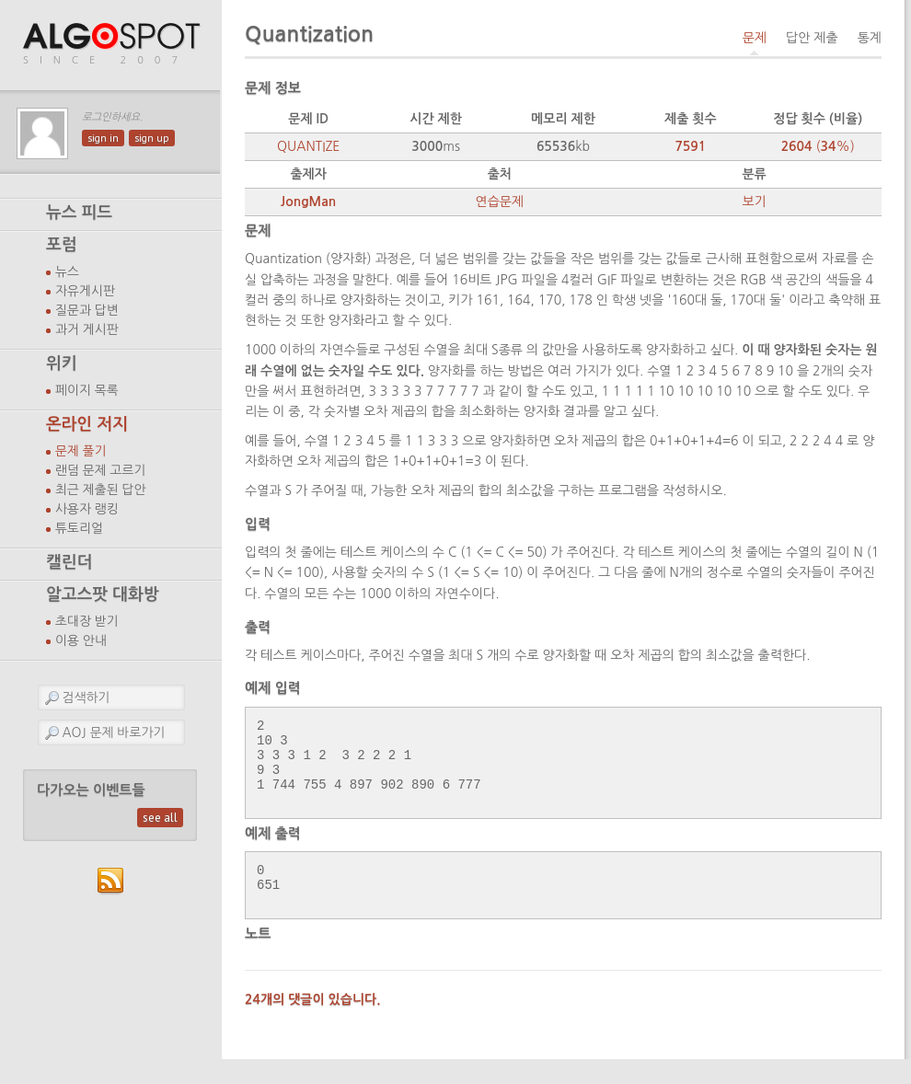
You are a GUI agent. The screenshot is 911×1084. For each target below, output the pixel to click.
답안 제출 (812, 37)
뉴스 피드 (79, 212)
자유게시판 (85, 290)
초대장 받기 (87, 621)
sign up (151, 138)
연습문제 (499, 201)
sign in (103, 138)
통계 (870, 37)
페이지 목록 (87, 390)
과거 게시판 (87, 329)
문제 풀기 (81, 450)
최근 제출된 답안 (100, 489)
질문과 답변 (87, 310)
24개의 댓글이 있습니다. (313, 1024)
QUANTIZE (308, 146)
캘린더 (69, 562)
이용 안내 (81, 640)
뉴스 (67, 271)
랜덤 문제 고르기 (100, 470)
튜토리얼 (79, 528)
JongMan (308, 201)
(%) (818, 146)
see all (160, 817)
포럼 (61, 244)
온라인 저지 (87, 424)
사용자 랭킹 (87, 508)
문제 (755, 37)
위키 (61, 363)
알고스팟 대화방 (102, 594)
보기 (754, 201)
